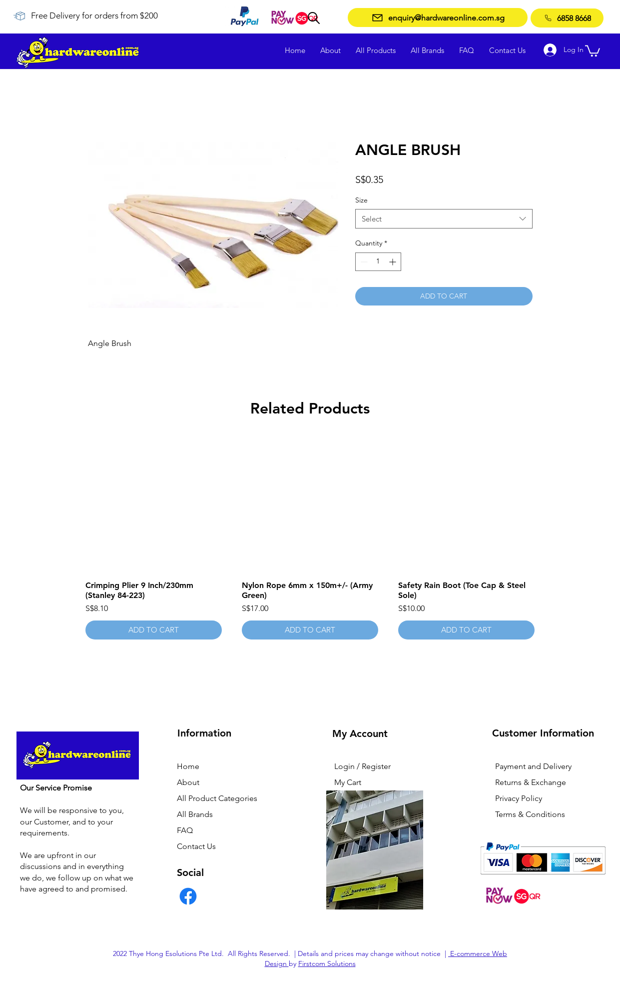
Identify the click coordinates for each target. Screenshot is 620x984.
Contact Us (196, 846)
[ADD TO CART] (153, 630)
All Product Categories (217, 798)
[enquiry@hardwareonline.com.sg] (438, 17)
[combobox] (444, 218)
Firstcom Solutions (327, 963)
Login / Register (362, 766)
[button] (592, 50)
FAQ (185, 830)
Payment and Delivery (533, 766)
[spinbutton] (378, 261)
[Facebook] (188, 896)
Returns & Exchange (530, 782)
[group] (310, 538)
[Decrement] (363, 261)
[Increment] (393, 261)
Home (188, 766)
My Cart (347, 782)
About (188, 782)
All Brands (195, 814)
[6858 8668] (567, 18)
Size (361, 200)
